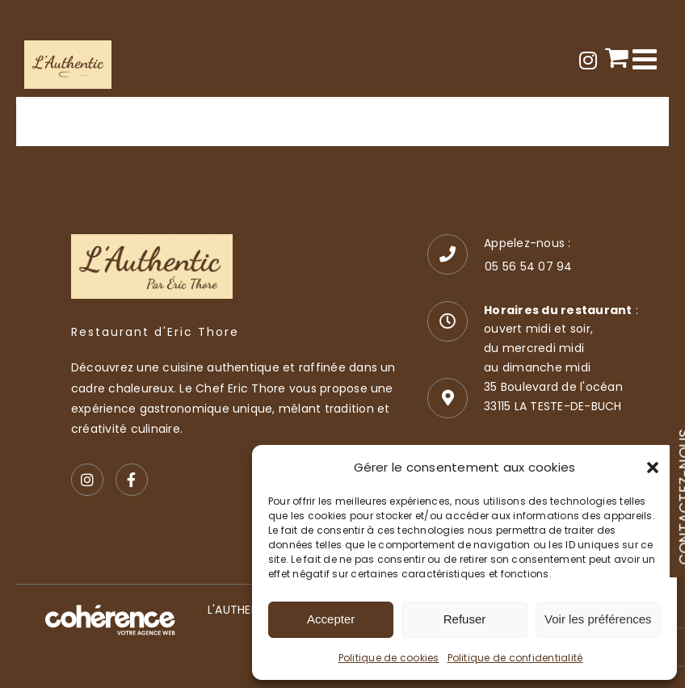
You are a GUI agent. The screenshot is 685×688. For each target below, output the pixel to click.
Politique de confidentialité (515, 658)
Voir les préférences (598, 619)
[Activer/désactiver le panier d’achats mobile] (616, 56)
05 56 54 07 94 (528, 266)
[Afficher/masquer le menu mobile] (646, 58)
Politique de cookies (388, 658)
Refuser (464, 619)
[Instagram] (87, 480)
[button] (653, 467)
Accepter (331, 619)
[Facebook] (132, 480)
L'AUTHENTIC (243, 610)
